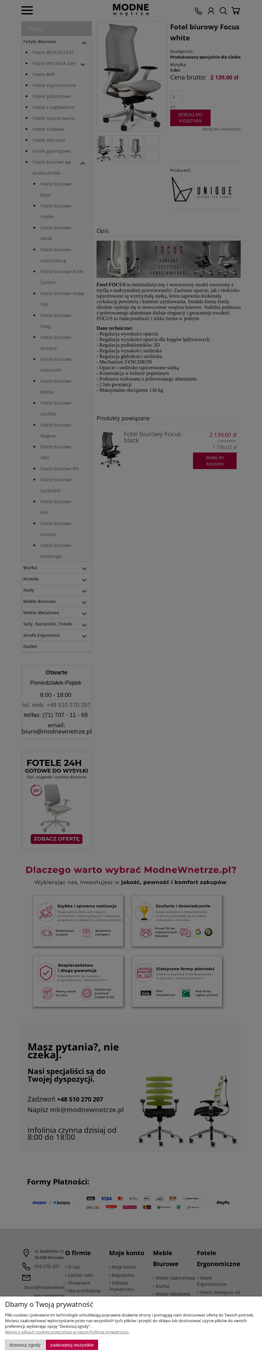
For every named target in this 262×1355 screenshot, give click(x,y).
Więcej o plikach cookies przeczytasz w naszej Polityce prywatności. (67, 1332)
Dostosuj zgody (25, 1344)
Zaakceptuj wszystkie (72, 1344)
